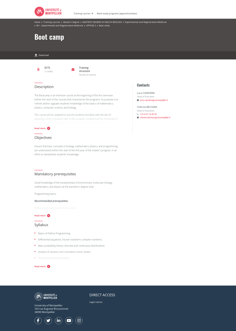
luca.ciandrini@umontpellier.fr (154, 100)
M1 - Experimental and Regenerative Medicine (59, 25)
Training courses (82, 13)
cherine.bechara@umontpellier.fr (155, 117)
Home (37, 22)
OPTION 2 (91, 25)
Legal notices (95, 302)
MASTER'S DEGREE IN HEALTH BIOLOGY (102, 22)
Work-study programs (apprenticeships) (117, 13)
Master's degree (71, 22)
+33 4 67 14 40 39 (148, 114)
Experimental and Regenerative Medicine (146, 22)
